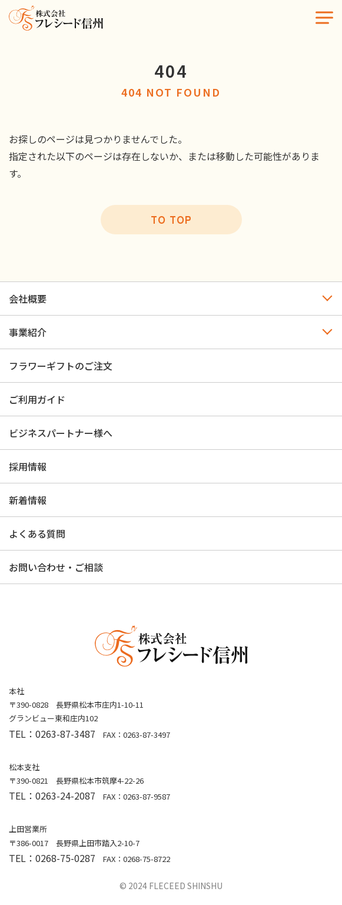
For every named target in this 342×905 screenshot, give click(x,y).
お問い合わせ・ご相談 (56, 567)
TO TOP (171, 219)
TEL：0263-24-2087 (52, 795)
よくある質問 (37, 533)
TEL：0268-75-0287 (52, 858)
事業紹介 (28, 332)
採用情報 (28, 466)
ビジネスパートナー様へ (60, 433)
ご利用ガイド (37, 399)
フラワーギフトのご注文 (60, 366)
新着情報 (28, 500)
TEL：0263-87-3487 (52, 734)
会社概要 (28, 298)
